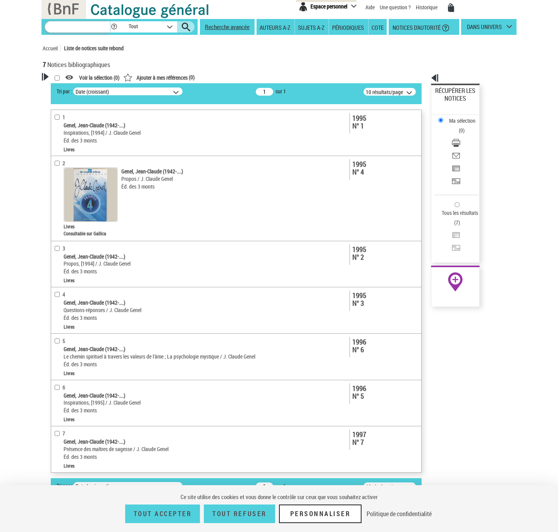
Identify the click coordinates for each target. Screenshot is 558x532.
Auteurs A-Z (275, 27)
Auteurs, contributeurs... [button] (79, 252)
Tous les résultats (455, 165)
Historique (427, 7)
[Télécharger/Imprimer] (466, 116)
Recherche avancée (227, 27)
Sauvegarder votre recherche (91, 142)
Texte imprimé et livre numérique (87, 196)
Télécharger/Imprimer (459, 116)
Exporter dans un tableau (463, 135)
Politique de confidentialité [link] (399, 514)
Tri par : (164, 91)
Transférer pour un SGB (461, 144)
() (258, 77)
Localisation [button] (65, 239)
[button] (113, 27)
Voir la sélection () (199, 77)
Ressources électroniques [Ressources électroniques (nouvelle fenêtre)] (451, 245)
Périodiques (348, 27)
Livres (60, 227)
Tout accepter (163, 514)
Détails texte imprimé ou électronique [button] (79, 212)
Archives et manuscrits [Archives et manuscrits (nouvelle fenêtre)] (448, 236)
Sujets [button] (58, 291)
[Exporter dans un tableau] (466, 135)
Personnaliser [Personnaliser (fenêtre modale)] (320, 514)
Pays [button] (56, 303)
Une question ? (395, 7)
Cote (378, 27)
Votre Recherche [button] (74, 90)
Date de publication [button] (73, 277)
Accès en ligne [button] (67, 171)
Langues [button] (60, 265)
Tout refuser (239, 514)
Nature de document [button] (74, 184)
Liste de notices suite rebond (94, 48)
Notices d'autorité (416, 27)
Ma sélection (450, 102)
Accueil (50, 48)
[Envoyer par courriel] (466, 126)
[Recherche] (77, 27)
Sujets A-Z (311, 27)
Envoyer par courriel (458, 125)
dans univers (484, 29)
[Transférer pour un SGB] (466, 144)
